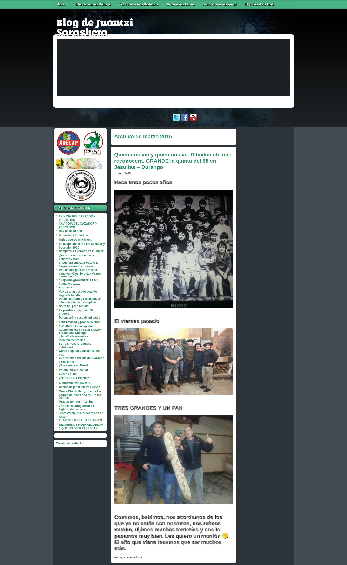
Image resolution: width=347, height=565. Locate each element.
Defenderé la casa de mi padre (79, 317)
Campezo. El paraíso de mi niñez (81, 251)
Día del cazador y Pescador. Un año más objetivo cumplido (80, 300)
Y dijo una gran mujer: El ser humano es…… (78, 281)
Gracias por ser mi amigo (76, 401)
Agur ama (65, 287)
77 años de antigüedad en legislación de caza (76, 407)
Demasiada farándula (73, 235)
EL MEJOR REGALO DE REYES (80, 420)
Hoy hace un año (70, 231)
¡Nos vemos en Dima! (73, 365)
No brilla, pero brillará (74, 306)
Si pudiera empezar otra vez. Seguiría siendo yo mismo (78, 264)
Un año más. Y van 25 (73, 369)
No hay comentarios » (128, 557)
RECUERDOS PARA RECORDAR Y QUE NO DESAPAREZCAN (81, 426)
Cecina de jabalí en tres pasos (79, 387)
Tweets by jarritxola (69, 443)
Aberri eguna (68, 374)
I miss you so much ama (75, 239)
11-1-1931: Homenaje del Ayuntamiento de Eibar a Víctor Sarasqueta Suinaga (80, 330)
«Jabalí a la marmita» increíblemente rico (73, 338)
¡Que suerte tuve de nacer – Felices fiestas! (78, 257)
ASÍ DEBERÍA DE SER (74, 378)
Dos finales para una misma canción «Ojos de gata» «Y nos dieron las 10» (80, 273)
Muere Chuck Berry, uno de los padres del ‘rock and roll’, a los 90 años (80, 395)
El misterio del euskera (74, 382)
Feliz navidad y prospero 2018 (79, 322)
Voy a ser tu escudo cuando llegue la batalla (78, 293)
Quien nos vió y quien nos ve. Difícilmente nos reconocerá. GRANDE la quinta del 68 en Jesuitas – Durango (173, 161)
